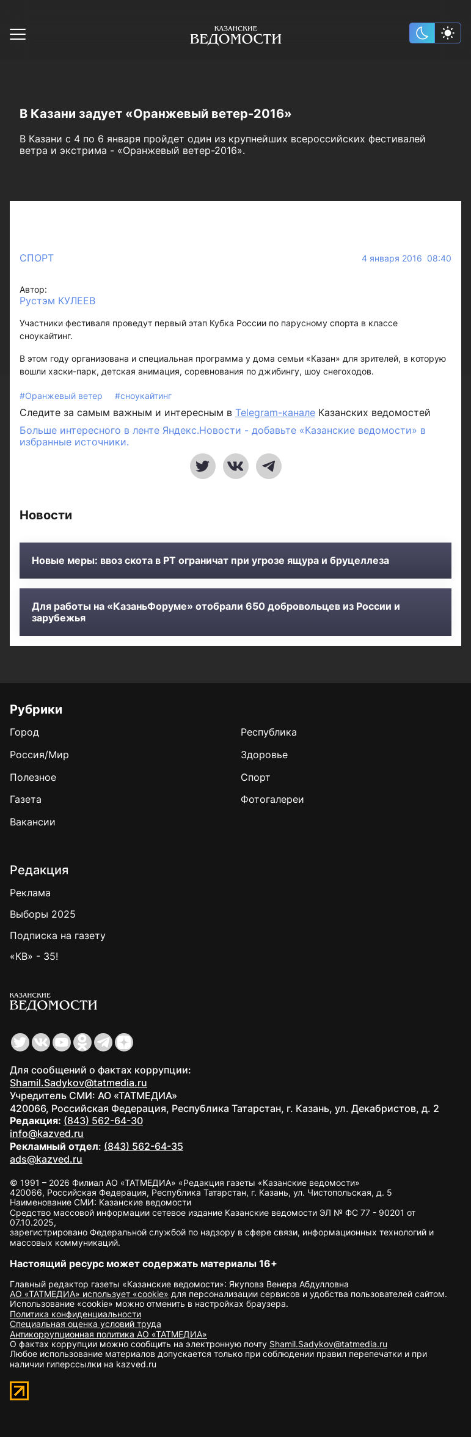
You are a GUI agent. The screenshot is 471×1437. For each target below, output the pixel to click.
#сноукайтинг (143, 395)
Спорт (37, 258)
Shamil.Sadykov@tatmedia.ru (78, 1083)
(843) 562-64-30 (103, 1120)
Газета (26, 799)
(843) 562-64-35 (143, 1146)
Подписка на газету (58, 935)
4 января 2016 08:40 (406, 258)
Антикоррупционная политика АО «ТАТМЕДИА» (108, 1334)
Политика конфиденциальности (75, 1314)
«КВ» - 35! (34, 956)
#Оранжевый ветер (62, 395)
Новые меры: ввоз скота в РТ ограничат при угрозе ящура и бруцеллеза (210, 560)
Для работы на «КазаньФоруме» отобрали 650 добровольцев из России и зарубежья (216, 612)
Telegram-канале (275, 412)
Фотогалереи (272, 799)
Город (24, 732)
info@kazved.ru (47, 1133)
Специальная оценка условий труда (85, 1323)
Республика (269, 732)
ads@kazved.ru (46, 1159)
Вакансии (33, 822)
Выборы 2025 (43, 914)
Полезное (33, 777)
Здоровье (264, 754)
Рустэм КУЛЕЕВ (57, 301)
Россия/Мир (39, 754)
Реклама (30, 893)
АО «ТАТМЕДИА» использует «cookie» (89, 1294)
